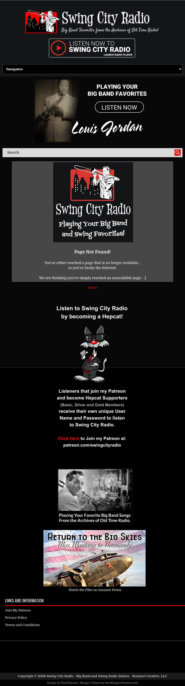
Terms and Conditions (22, 625)
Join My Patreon (18, 610)
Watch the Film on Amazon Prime (95, 590)
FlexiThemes (69, 682)
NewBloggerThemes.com (121, 682)
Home (92, 287)
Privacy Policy (16, 617)
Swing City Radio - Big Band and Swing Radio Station (88, 676)
